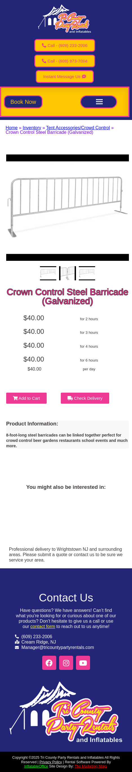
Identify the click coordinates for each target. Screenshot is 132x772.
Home (12, 127)
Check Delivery (85, 398)
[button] (23, 101)
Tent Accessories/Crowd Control (78, 127)
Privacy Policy (50, 762)
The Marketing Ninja (91, 766)
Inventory (32, 127)
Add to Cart (26, 398)
